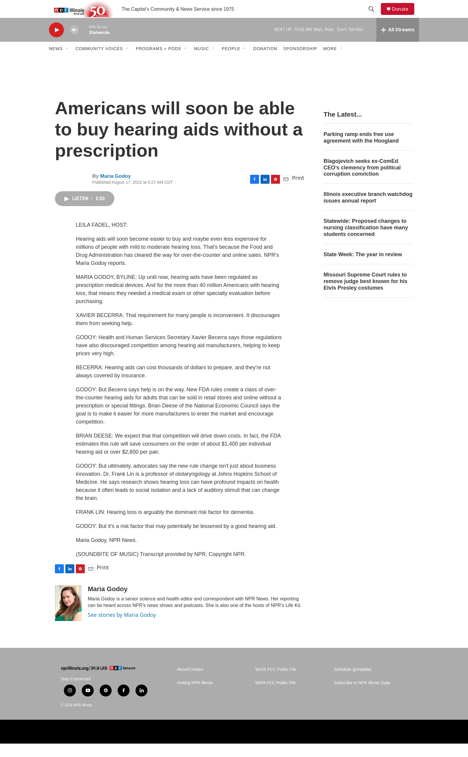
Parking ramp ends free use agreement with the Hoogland (361, 151)
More (330, 62)
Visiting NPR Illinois (195, 696)
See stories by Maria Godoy (122, 628)
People (231, 62)
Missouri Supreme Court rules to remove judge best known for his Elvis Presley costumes (365, 294)
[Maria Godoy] (68, 616)
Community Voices (99, 62)
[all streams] (397, 43)
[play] (56, 43)
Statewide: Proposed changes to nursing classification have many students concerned (366, 241)
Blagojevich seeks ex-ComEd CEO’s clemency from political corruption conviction (362, 181)
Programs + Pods (158, 62)
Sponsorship (300, 62)
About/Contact (190, 683)
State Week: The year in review (363, 268)
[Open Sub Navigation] (67, 62)
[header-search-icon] (374, 15)
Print (298, 191)
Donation (265, 62)
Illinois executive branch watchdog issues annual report (368, 211)
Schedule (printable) (352, 683)
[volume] (74, 43)
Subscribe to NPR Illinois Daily (362, 696)
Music (201, 62)
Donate (404, 16)
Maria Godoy (115, 189)
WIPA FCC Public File (275, 696)
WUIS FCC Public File (275, 683)
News (56, 62)
